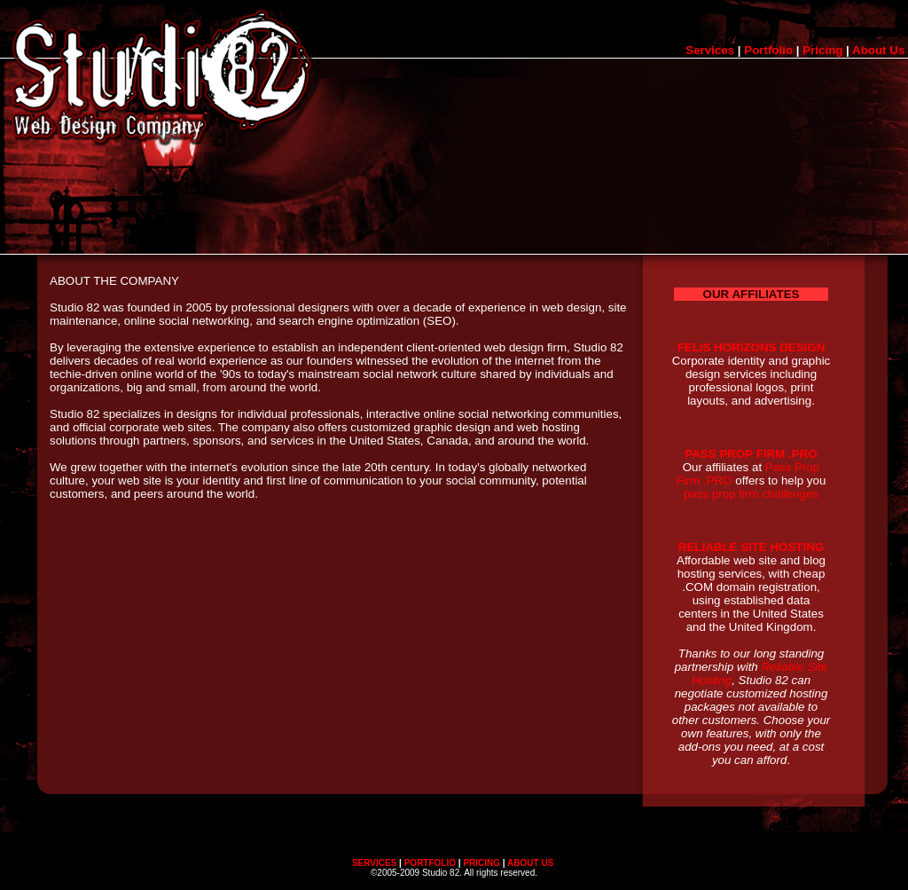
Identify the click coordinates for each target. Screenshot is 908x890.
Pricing (822, 50)
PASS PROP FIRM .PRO (751, 454)
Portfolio (768, 50)
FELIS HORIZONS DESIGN (751, 347)
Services (709, 50)
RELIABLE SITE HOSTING (751, 547)
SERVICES (374, 863)
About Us (878, 50)
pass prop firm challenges (751, 493)
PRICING (481, 863)
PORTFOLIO (430, 863)
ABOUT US (530, 863)
